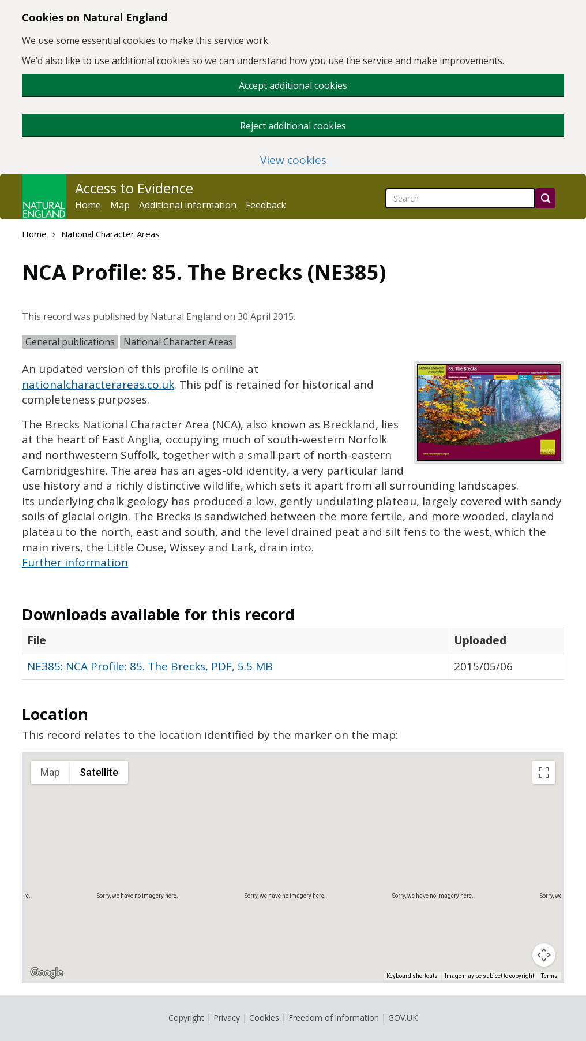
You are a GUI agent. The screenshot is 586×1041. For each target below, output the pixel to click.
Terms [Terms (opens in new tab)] (549, 976)
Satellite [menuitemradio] (99, 772)
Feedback (266, 205)
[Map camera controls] (543, 955)
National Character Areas (110, 234)
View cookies (293, 160)
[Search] (545, 198)
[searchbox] (460, 198)
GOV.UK (403, 1017)
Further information (75, 562)
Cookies (264, 1017)
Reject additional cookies (293, 126)
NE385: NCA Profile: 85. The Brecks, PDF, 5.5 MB (150, 666)
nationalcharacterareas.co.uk (98, 384)
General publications (70, 341)
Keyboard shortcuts (412, 976)
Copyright (186, 1017)
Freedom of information (333, 1017)
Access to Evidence (134, 188)
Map (120, 205)
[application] (293, 867)
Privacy (226, 1017)
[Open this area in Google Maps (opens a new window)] (47, 972)
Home (88, 205)
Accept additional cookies (293, 85)
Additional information (187, 205)
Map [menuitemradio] (50, 772)
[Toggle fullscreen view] (543, 772)
